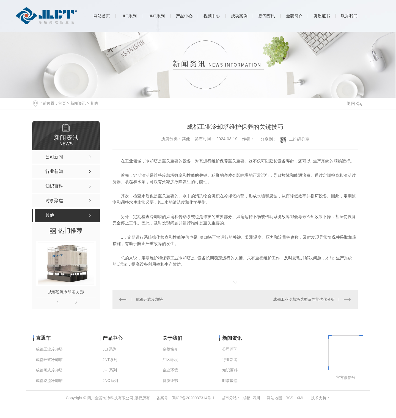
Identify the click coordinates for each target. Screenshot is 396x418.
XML (300, 398)
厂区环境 (170, 360)
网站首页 (102, 15)
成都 (246, 398)
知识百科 (230, 370)
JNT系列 (157, 15)
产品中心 (184, 15)
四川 (256, 398)
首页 (62, 103)
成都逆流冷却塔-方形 (66, 292)
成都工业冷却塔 (49, 349)
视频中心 (212, 15)
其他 (94, 103)
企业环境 (170, 370)
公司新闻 (230, 349)
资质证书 (322, 15)
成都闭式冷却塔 (49, 370)
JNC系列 (110, 381)
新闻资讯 (266, 15)
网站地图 (274, 398)
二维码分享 (299, 139)
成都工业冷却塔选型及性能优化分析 (304, 299)
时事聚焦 (230, 381)
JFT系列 (110, 370)
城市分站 (229, 398)
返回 (354, 103)
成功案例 (239, 15)
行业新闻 (230, 360)
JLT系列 (129, 15)
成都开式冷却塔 (149, 299)
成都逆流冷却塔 (49, 381)
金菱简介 (294, 15)
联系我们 (349, 15)
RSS (289, 398)
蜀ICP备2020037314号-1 (193, 398)
